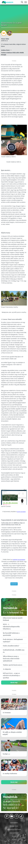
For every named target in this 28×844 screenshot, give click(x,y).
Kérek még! (14, 682)
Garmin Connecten (21, 511)
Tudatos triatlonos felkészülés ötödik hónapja (12, 54)
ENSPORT (14, 584)
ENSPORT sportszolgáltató (19, 559)
